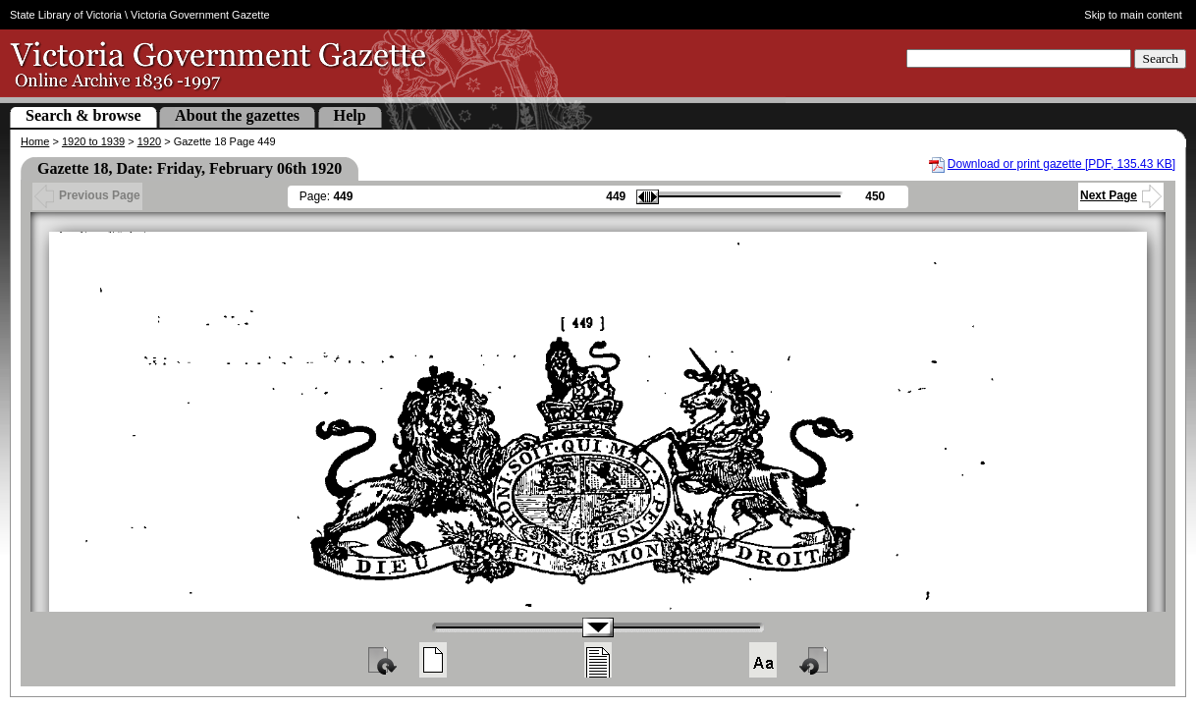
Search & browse (83, 115)
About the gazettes (237, 115)
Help (350, 115)
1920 (149, 141)
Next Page (1121, 195)
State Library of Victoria (66, 15)
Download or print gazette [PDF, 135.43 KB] (1061, 164)
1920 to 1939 (93, 141)
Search (1160, 58)
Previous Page (87, 195)
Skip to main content (1133, 15)
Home (35, 141)
